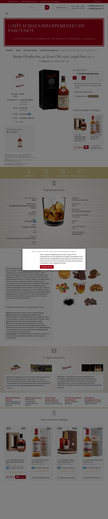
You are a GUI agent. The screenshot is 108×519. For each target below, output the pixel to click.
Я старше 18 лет (46, 267)
